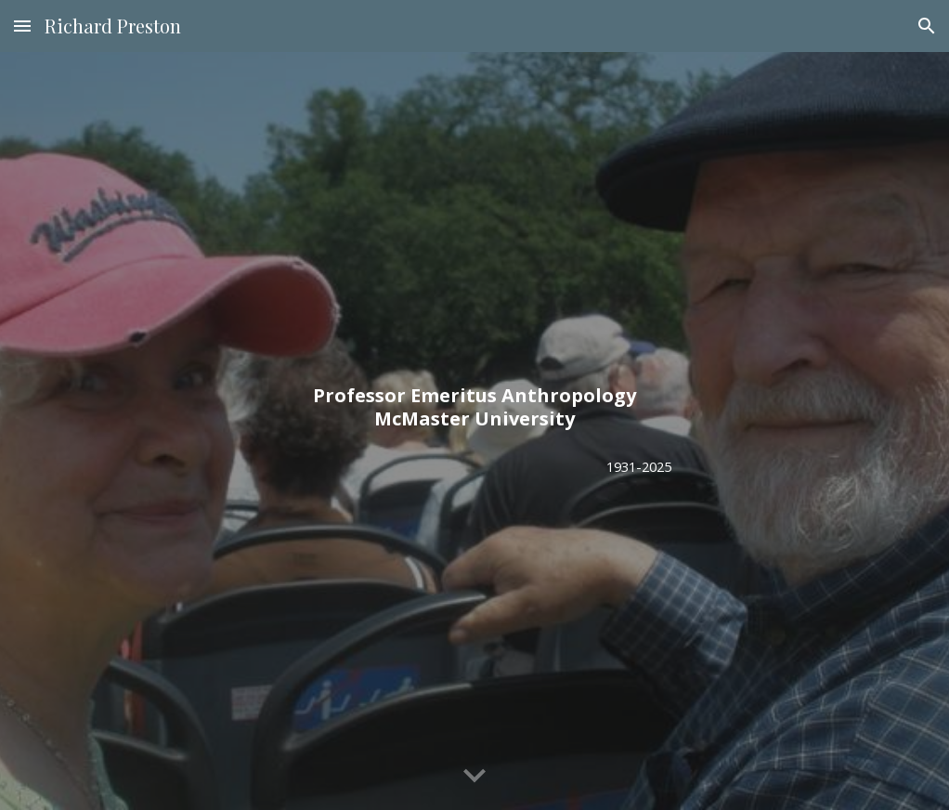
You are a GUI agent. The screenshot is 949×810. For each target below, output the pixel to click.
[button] (22, 25)
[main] (474, 407)
